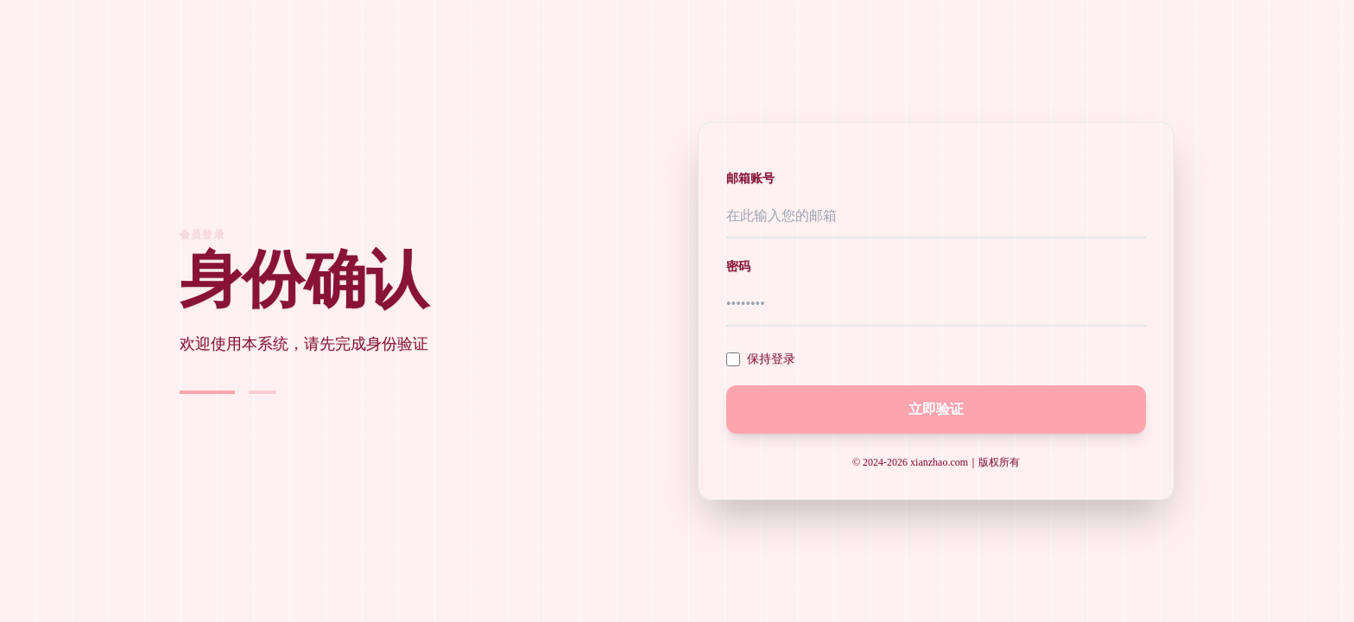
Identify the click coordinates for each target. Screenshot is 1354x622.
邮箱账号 (750, 178)
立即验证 (936, 409)
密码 (738, 266)
